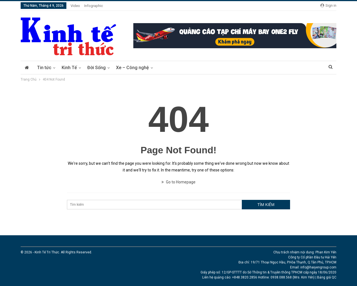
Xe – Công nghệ (132, 67)
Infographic (93, 6)
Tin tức (44, 67)
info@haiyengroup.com (318, 267)
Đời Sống (96, 67)
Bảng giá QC (326, 277)
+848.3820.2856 (244, 277)
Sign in (328, 5)
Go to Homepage (178, 182)
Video (75, 6)
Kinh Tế (69, 67)
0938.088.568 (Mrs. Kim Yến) (293, 277)
